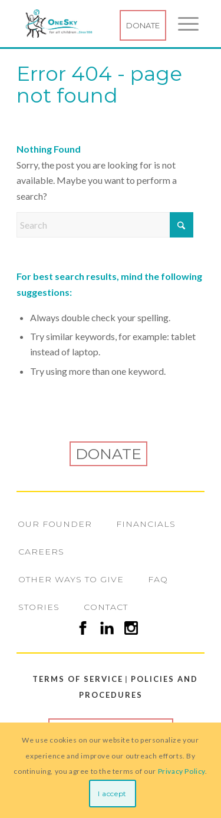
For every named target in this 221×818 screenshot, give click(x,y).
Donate (143, 25)
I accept (112, 793)
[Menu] (182, 23)
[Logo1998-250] (92, 23)
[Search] (105, 225)
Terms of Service (73, 679)
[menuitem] (182, 23)
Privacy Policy (181, 771)
